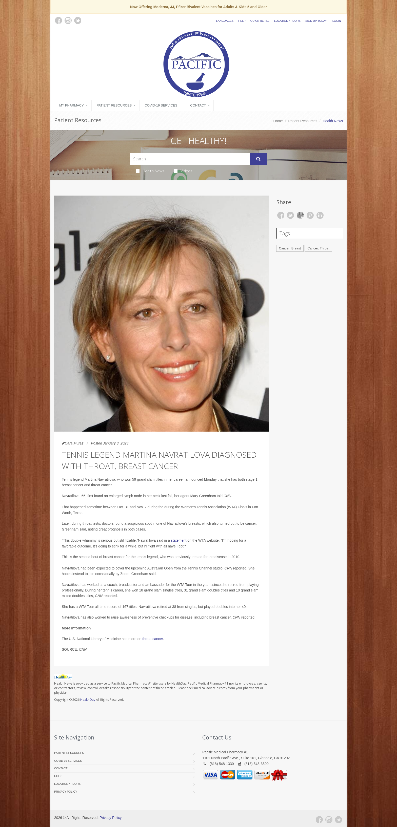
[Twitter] (338, 819)
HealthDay (87, 699)
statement (178, 540)
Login (336, 20)
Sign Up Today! (316, 20)
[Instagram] (328, 819)
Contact (198, 105)
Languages (224, 20)
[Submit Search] (258, 159)
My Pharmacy (71, 105)
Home (278, 121)
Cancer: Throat (318, 248)
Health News (150, 170)
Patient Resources (114, 105)
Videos (183, 170)
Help (242, 20)
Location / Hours (287, 20)
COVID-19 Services (161, 105)
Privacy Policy (65, 791)
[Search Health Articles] (190, 159)
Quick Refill (259, 20)
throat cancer (152, 639)
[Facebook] (319, 819)
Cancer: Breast (290, 248)
